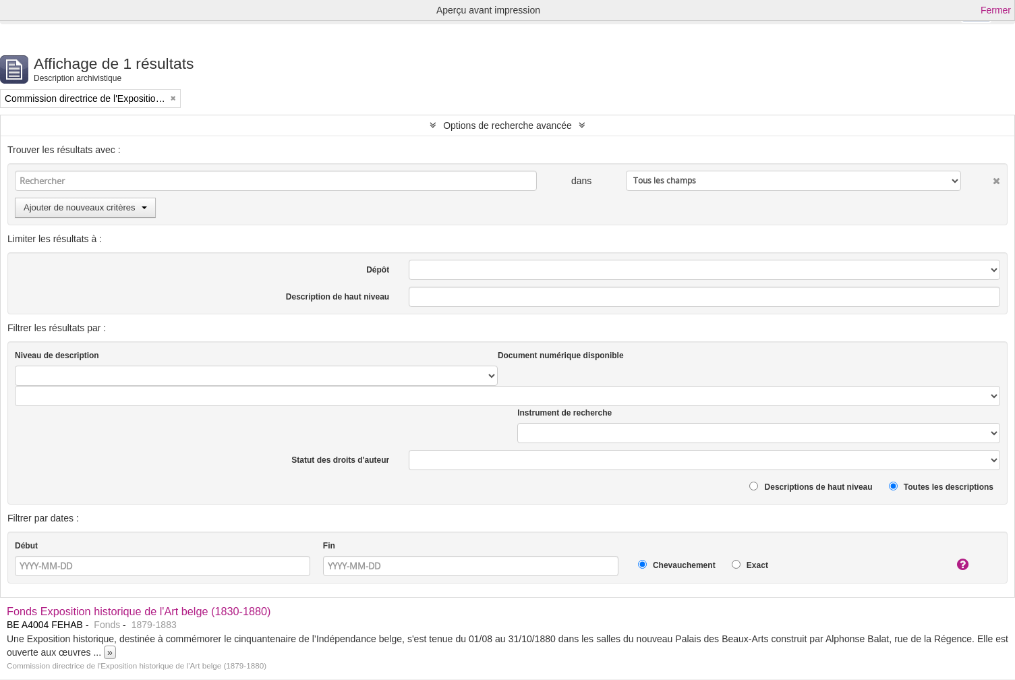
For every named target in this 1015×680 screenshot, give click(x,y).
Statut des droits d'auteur (340, 460)
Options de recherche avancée (507, 125)
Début (26, 545)
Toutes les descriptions (941, 487)
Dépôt (377, 270)
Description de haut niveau (337, 297)
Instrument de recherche (564, 413)
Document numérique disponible (561, 355)
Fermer (996, 10)
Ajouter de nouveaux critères (85, 207)
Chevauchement (677, 565)
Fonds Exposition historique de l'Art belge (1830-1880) (139, 611)
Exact (750, 565)
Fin (329, 545)
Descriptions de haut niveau (810, 487)
